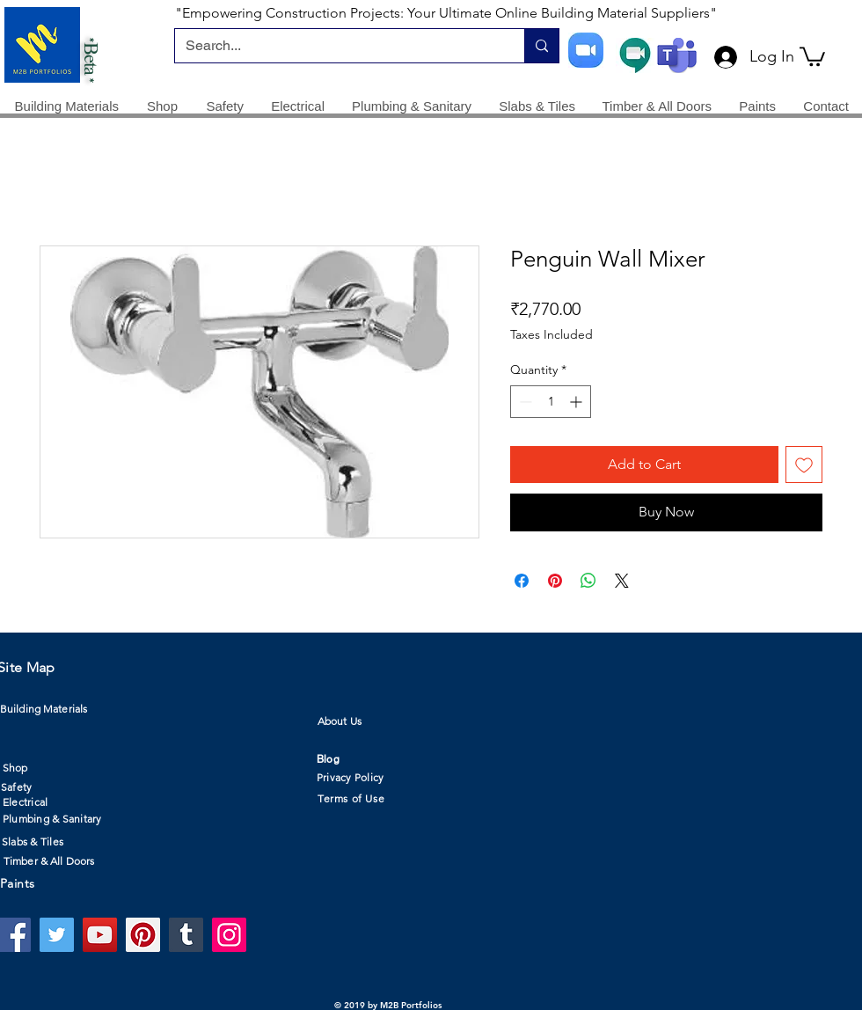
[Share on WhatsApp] (588, 580)
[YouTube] (100, 935)
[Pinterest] (143, 935)
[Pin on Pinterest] (555, 580)
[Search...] (336, 45)
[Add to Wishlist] (803, 464)
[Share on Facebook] (521, 580)
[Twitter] (57, 935)
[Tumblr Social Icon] (186, 935)
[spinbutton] (550, 401)
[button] (812, 55)
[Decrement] (524, 401)
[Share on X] (621, 580)
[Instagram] (229, 935)
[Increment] (577, 401)
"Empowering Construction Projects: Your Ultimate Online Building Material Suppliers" (446, 12)
